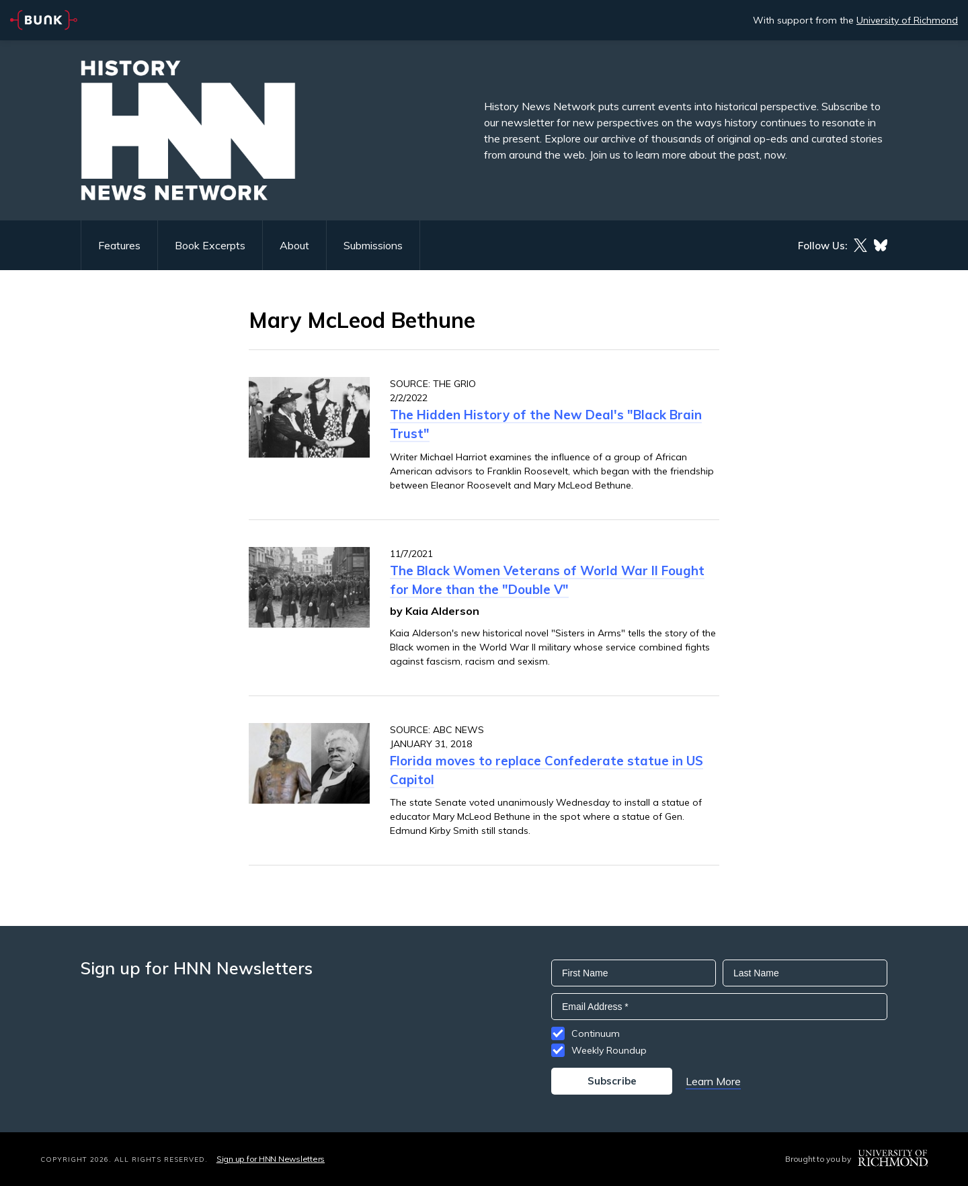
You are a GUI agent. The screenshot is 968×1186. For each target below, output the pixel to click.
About (294, 245)
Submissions (373, 245)
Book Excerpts (210, 245)
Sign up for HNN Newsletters (270, 1159)
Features (119, 245)
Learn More (713, 1081)
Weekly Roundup (609, 1050)
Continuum (595, 1033)
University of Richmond (907, 20)
